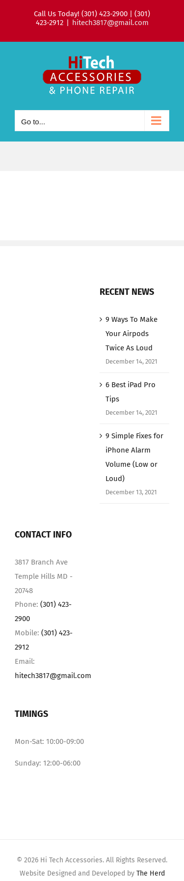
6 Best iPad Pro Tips (130, 391)
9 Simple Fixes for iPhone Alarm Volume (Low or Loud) (134, 457)
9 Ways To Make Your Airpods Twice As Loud (131, 333)
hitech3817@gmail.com (110, 22)
